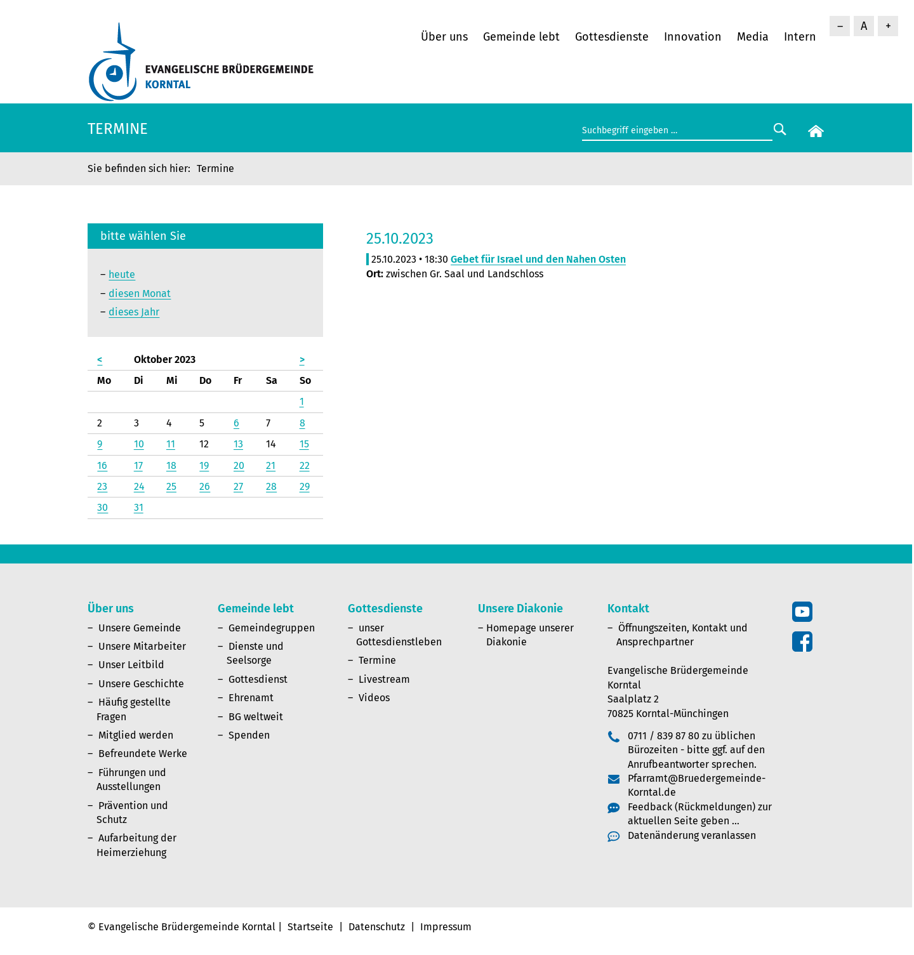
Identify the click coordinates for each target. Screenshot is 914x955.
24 (139, 486)
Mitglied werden (135, 735)
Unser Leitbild (131, 665)
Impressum (446, 927)
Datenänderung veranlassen (692, 835)
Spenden (249, 735)
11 (170, 444)
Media (753, 37)
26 (204, 486)
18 (171, 465)
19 (204, 465)
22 (305, 465)
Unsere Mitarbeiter (142, 646)
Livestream (384, 679)
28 (271, 486)
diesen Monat (140, 293)
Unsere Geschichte (141, 684)
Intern (800, 37)
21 (270, 465)
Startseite (310, 927)
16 (102, 465)
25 (171, 486)
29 (305, 486)
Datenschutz (376, 927)
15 (304, 444)
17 (138, 465)
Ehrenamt (251, 698)
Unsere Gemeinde (139, 628)
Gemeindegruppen (271, 628)
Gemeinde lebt (521, 37)
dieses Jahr (134, 312)
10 (139, 444)
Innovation (693, 37)
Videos (374, 698)
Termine (377, 660)
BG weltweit (255, 717)
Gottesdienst (258, 679)
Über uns (444, 37)
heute (122, 274)
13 (238, 444)
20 (239, 465)
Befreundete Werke (142, 754)
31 (138, 507)
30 (102, 507)
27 (238, 486)
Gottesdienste (612, 37)
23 (102, 486)
